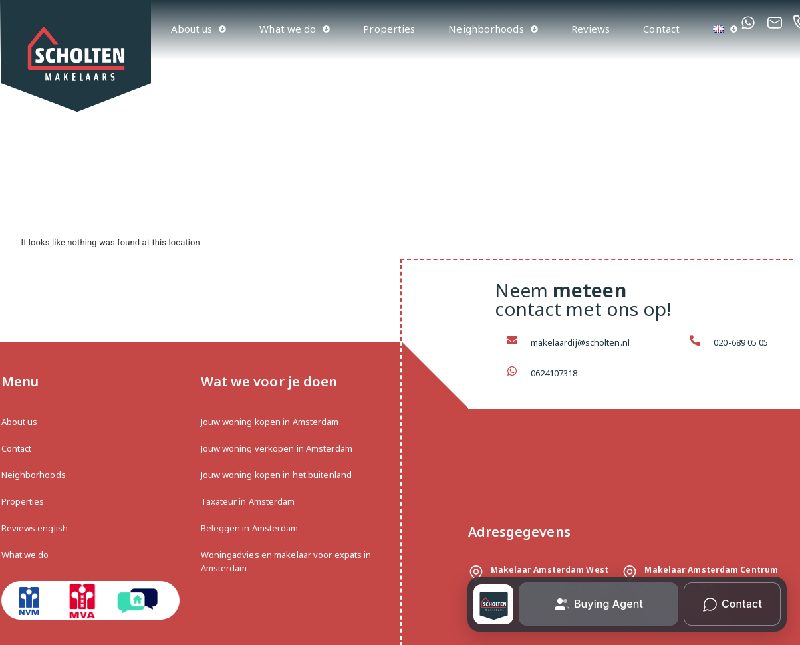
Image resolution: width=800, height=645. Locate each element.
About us (199, 29)
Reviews (590, 28)
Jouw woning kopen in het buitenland (276, 475)
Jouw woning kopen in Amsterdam (270, 422)
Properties (389, 28)
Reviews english (34, 528)
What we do (294, 29)
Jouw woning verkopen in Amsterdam (276, 448)
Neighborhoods (492, 29)
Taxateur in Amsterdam (248, 501)
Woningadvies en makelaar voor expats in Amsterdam (286, 561)
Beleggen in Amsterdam (250, 528)
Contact (661, 28)
